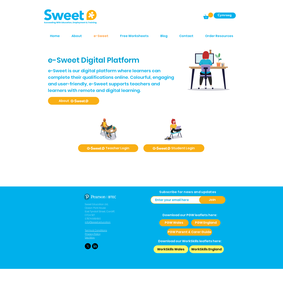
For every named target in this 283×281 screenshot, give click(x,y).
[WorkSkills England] (206, 249)
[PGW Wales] (174, 222)
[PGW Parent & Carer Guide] (189, 232)
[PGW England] (205, 222)
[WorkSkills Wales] (171, 249)
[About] (73, 101)
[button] (208, 16)
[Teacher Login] (108, 148)
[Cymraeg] (225, 16)
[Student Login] (173, 148)
